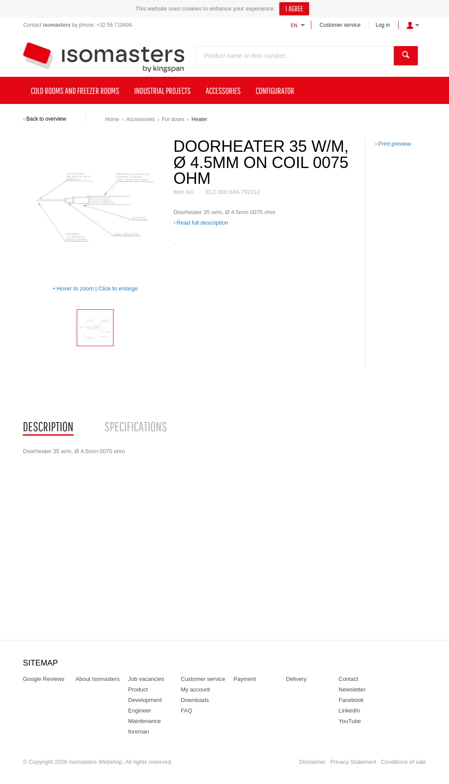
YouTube (350, 721)
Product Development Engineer (145, 700)
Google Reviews (43, 679)
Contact (348, 679)
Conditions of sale (403, 762)
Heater (199, 119)
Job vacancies (146, 679)
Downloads (195, 700)
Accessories (140, 119)
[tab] (48, 427)
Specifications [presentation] (135, 426)
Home (112, 119)
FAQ (186, 710)
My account (195, 689)
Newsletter (352, 689)
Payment (244, 679)
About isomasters (97, 679)
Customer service (340, 25)
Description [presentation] (48, 426)
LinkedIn (349, 710)
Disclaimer (312, 762)
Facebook (351, 700)
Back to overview (46, 119)
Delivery (296, 679)
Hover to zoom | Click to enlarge (97, 288)
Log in (383, 25)
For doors (173, 119)
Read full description (202, 222)
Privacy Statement (353, 762)
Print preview (394, 143)
